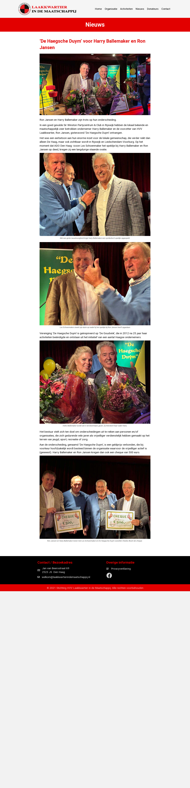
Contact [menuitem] (165, 8)
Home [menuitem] (98, 8)
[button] (109, 575)
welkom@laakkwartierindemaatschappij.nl (66, 577)
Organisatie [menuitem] (111, 8)
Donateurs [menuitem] (153, 8)
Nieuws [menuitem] (140, 8)
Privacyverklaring (121, 568)
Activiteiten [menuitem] (126, 8)
